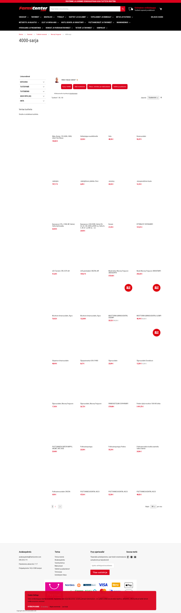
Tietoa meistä (59, 557)
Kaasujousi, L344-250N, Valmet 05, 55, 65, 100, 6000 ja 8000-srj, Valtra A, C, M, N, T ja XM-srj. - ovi (92, 226)
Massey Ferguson (56, 34)
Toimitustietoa (60, 563)
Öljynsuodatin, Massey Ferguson (62, 404)
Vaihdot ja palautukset (62, 569)
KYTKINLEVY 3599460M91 (145, 224)
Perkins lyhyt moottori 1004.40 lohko (149, 404)
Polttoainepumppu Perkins (117, 447)
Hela (110, 136)
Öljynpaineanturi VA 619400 (89, 361)
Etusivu (21, 34)
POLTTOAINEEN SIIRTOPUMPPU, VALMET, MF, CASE (62, 447)
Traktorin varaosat (41, 34)
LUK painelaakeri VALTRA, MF (89, 271)
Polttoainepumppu (86, 447)
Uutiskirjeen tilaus (61, 575)
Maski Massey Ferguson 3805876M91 (149, 271)
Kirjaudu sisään (157, 17)
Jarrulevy (111, 181)
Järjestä (143, 97)
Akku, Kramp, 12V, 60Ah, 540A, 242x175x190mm (62, 137)
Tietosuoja (58, 572)
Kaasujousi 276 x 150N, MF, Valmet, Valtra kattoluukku (63, 225)
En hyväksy (44, 607)
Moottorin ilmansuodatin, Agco (62, 316)
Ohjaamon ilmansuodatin (60, 361)
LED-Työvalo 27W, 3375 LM (60, 271)
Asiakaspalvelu (60, 560)
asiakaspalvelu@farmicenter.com (30, 557)
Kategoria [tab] (24, 82)
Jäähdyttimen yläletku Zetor (89, 181)
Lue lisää (65, 607)
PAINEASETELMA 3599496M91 (118, 404)
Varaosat (29, 34)
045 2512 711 (23, 560)
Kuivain (111, 224)
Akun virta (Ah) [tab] (25, 96)
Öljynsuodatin (113, 361)
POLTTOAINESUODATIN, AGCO (90, 492)
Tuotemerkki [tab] (24, 91)
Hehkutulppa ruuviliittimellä (89, 136)
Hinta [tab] (22, 101)
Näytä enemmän (55, 607)
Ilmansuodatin (141, 136)
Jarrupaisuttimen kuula (144, 181)
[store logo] (33, 9)
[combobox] (87, 9)
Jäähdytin (55, 181)
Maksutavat (59, 566)
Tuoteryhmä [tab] (24, 87)
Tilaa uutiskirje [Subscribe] (100, 572)
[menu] (83, 22)
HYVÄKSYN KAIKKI (33, 607)
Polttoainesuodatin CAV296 (61, 492)
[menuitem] (23, 17)
